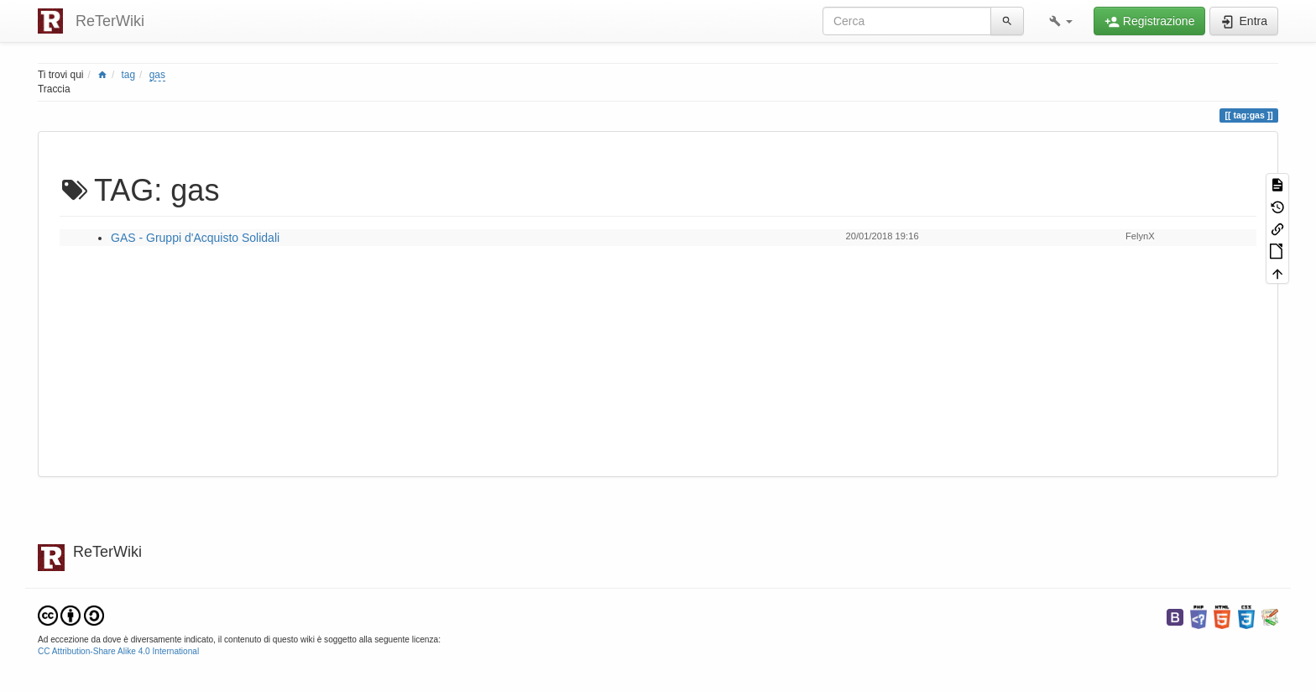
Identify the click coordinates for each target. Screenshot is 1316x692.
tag (129, 75)
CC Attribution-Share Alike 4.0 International (118, 651)
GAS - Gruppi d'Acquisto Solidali (195, 237)
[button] (1061, 21)
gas (157, 75)
